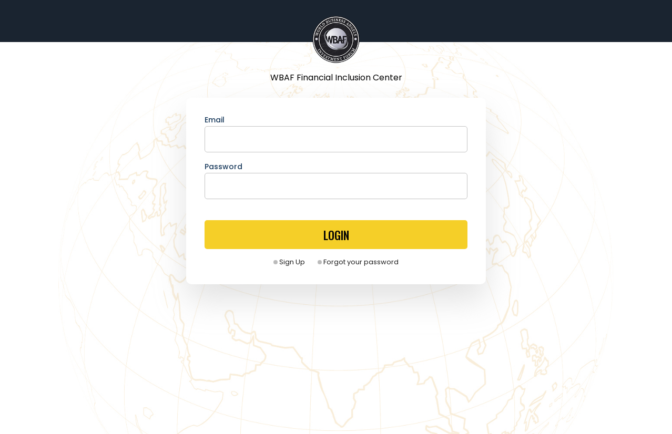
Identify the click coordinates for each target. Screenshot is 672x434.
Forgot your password (358, 262)
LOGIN (336, 234)
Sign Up (289, 262)
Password (223, 166)
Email (215, 119)
